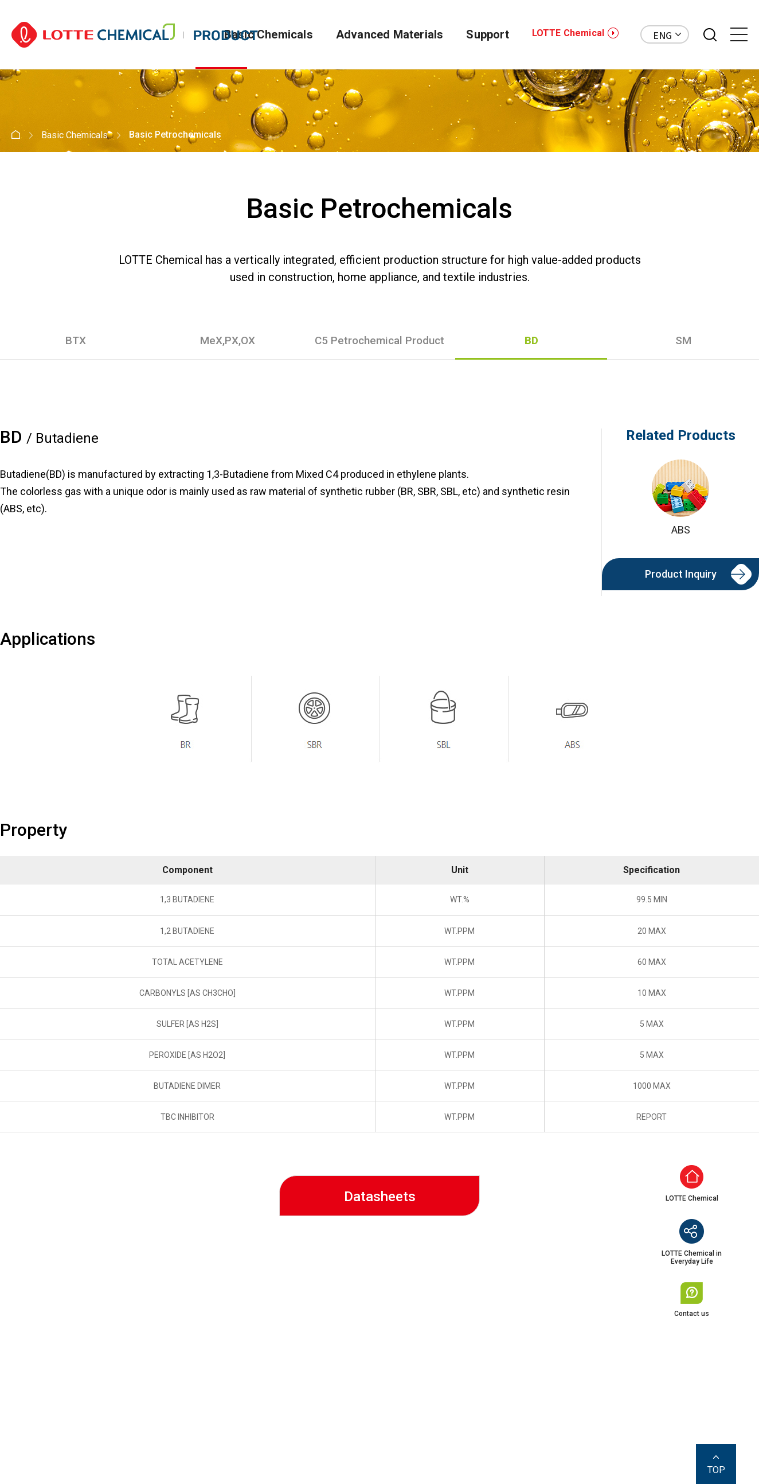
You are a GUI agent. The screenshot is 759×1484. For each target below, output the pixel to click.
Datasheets (380, 1197)
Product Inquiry (681, 574)
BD (531, 340)
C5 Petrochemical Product (379, 340)
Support (487, 34)
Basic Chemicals (268, 34)
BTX (75, 340)
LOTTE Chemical (568, 33)
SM (683, 340)
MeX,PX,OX (227, 340)
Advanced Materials (390, 34)
